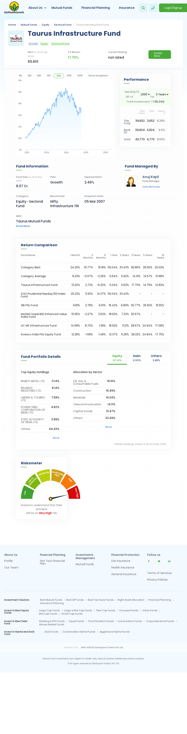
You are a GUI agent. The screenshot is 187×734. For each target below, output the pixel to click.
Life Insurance (120, 561)
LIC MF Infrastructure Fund (39, 326)
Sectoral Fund (62, 24)
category (22, 196)
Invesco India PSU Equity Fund (41, 334)
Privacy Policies (157, 579)
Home (12, 24)
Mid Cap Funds (48, 614)
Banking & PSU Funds (52, 621)
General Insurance (123, 574)
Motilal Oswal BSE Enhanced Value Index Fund (44, 315)
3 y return (74, 52)
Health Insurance (122, 567)
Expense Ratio (93, 177)
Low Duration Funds (130, 621)
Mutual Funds (61, 8)
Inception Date (94, 196)
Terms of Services (159, 573)
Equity (45, 24)
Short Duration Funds (101, 621)
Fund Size (29, 178)
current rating (117, 52)
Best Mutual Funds (51, 600)
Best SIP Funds (75, 600)
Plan (53, 177)
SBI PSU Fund (29, 305)
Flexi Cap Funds (105, 610)
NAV (38, 54)
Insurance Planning (52, 603)
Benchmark (57, 196)
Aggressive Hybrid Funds (115, 632)
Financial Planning (95, 8)
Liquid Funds (76, 621)
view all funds (151, 187)
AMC (19, 216)
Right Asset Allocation (131, 600)
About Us (35, 8)
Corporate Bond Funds (160, 621)
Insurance (127, 8)
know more (23, 226)
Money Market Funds (51, 624)
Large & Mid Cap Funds (78, 610)
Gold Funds (51, 632)
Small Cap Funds (72, 614)
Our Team (11, 567)
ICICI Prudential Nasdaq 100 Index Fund (43, 295)
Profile (8, 561)
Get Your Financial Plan (52, 562)
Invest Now (158, 54)
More (56, 438)
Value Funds (149, 610)
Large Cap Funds (49, 610)
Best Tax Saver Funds (101, 600)
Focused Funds (129, 610)
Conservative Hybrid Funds (79, 632)
